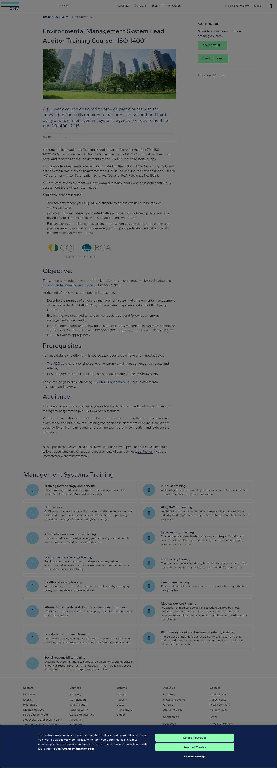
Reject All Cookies (195, 751)
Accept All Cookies (194, 742)
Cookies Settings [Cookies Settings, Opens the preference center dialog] (194, 761)
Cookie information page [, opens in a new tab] (78, 753)
